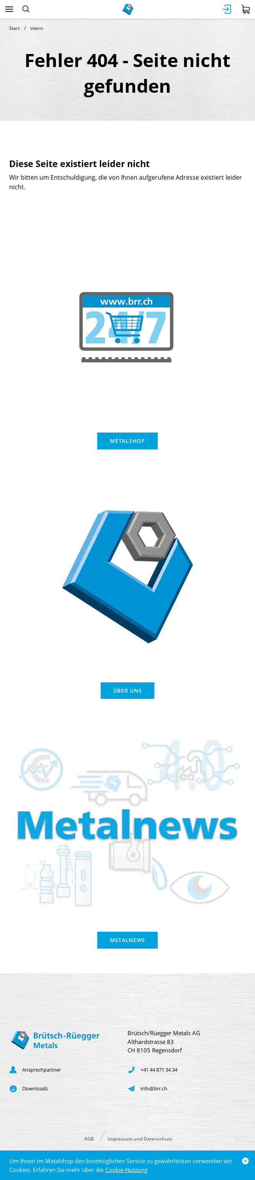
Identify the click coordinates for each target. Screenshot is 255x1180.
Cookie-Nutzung (126, 1169)
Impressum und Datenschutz (140, 1138)
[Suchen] (25, 9)
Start (14, 28)
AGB (89, 1138)
